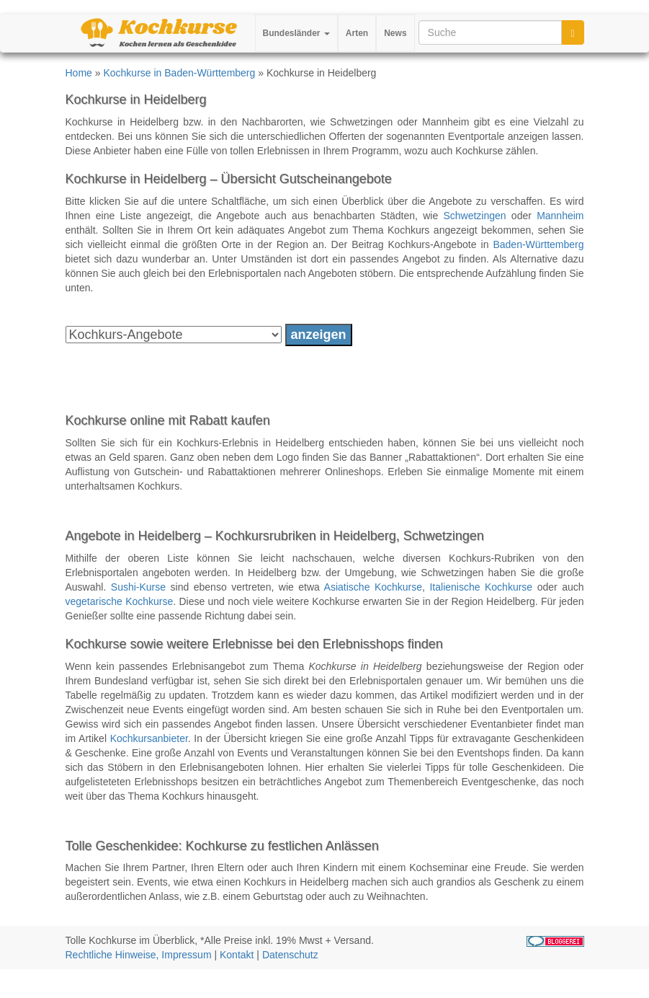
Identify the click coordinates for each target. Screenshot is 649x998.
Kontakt (237, 955)
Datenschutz (290, 955)
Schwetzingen (474, 215)
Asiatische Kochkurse (373, 587)
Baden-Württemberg (538, 244)
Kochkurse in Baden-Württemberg (179, 73)
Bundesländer (296, 33)
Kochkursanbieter (149, 738)
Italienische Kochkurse (480, 587)
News (395, 33)
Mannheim (560, 215)
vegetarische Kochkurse (120, 601)
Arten (357, 33)
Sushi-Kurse (138, 587)
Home (79, 73)
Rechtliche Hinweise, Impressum (139, 955)
